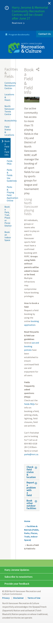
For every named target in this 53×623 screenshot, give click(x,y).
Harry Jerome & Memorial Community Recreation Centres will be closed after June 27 (30, 12)
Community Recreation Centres (8, 85)
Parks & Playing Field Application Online (9, 194)
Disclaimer (18, 597)
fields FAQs (29, 404)
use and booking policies (31, 346)
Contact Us (44, 33)
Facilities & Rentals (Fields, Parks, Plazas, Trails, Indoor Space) (31, 533)
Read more (17, 22)
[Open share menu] (37, 69)
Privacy (6, 597)
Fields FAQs (9, 162)
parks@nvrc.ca (31, 454)
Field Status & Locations (8, 130)
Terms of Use (33, 597)
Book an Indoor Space (8, 236)
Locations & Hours (8, 97)
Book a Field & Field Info (7, 148)
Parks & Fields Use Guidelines (9, 175)
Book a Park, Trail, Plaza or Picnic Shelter (8, 216)
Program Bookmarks (19, 34)
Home (27, 521)
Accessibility (8, 120)
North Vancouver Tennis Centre (8, 110)
